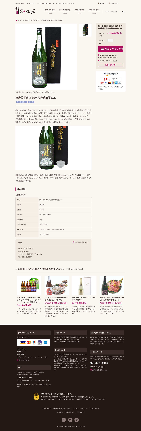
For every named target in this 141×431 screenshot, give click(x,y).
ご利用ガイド (114, 3)
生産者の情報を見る (82, 242)
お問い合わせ (70, 412)
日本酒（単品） (21, 102)
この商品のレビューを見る (108, 61)
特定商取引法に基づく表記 (62, 408)
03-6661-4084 (99, 363)
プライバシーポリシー (80, 408)
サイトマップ (94, 408)
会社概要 (60, 412)
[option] (46, 57)
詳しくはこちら (24, 360)
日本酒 (31, 102)
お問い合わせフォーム (99, 370)
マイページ (102, 3)
